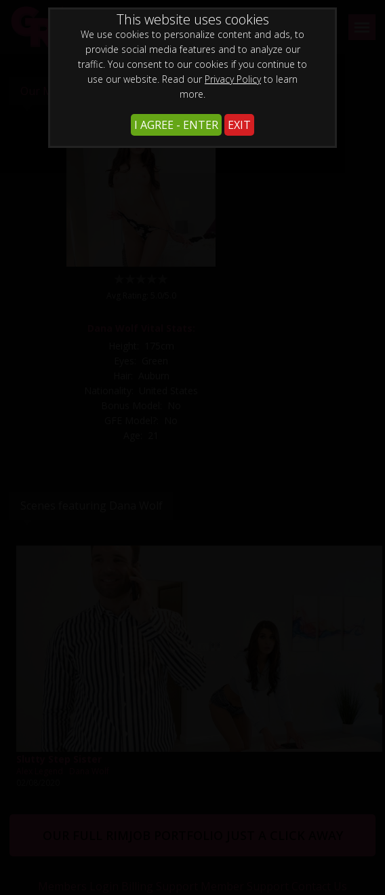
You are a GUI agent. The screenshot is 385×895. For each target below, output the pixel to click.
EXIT (239, 124)
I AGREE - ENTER (176, 124)
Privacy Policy (233, 79)
